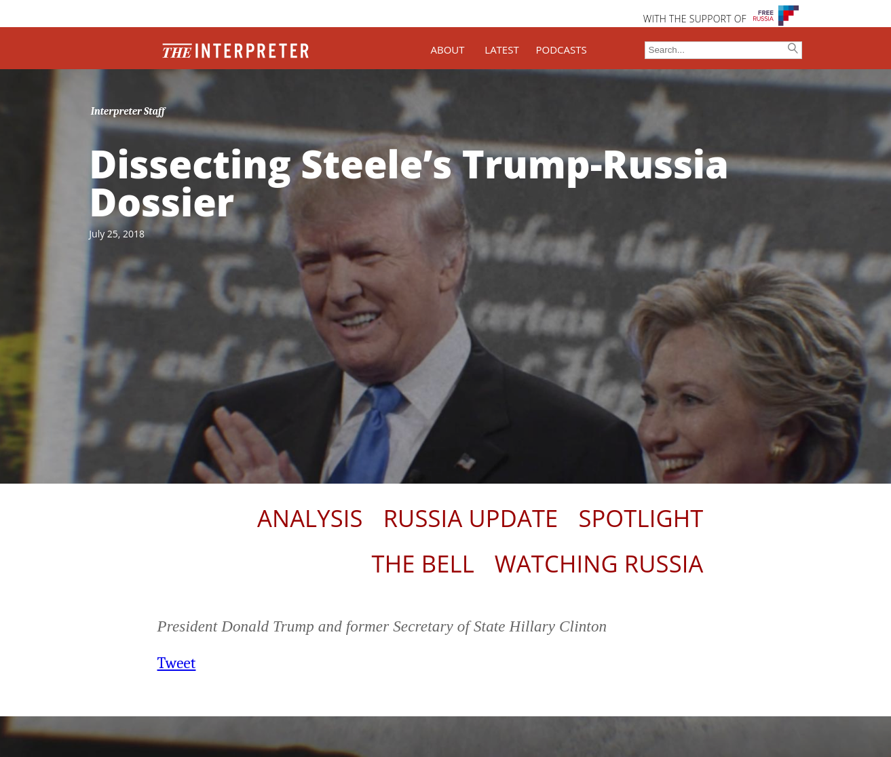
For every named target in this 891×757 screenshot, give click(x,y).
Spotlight (640, 518)
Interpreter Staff (128, 111)
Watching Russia (599, 563)
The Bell (423, 563)
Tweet (176, 663)
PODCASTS (561, 49)
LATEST (501, 49)
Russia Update (470, 518)
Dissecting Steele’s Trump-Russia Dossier (409, 182)
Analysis (310, 518)
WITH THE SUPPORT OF (694, 18)
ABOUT (447, 49)
